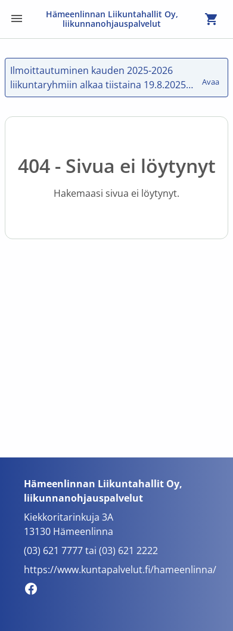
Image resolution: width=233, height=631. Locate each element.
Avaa (211, 76)
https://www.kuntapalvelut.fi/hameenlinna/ (120, 569)
